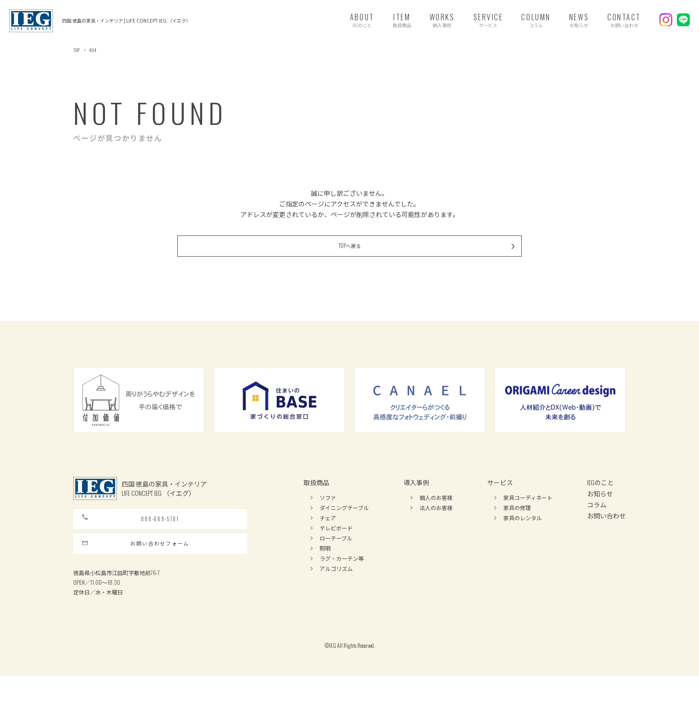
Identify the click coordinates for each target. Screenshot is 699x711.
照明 (325, 564)
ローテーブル (336, 554)
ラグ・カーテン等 (342, 574)
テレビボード (336, 544)
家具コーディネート (528, 513)
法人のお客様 (436, 524)
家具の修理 (517, 524)
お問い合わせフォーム (136, 574)
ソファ (328, 513)
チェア (328, 534)
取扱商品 (316, 498)
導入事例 (416, 498)
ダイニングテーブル (344, 524)
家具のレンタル (522, 534)
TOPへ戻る (398, 259)
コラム (596, 520)
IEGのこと (600, 498)
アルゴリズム (336, 584)
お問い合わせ (606, 531)
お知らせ (600, 509)
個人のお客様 (436, 513)
